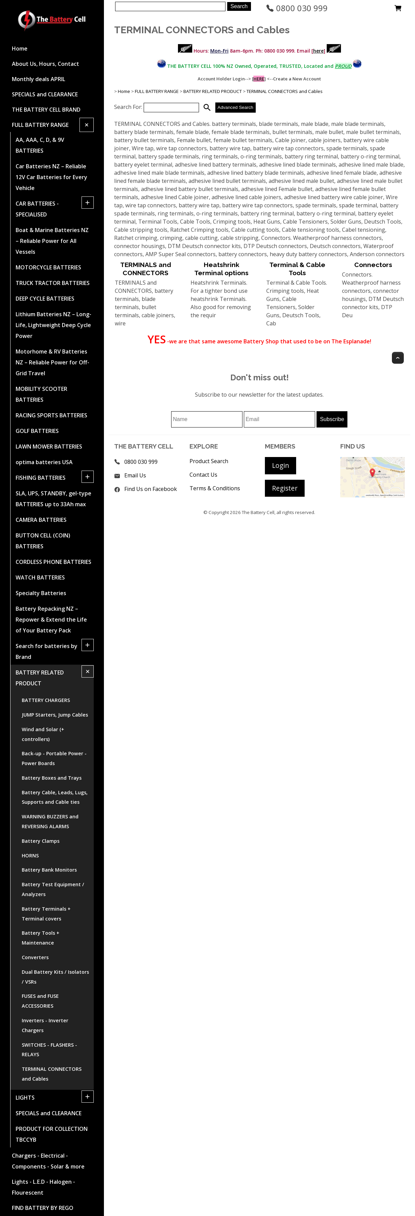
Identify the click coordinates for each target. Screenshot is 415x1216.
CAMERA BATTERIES (41, 520)
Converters (35, 957)
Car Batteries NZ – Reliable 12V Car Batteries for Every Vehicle (51, 177)
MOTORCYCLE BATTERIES (48, 267)
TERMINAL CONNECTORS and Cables (52, 1074)
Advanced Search (235, 107)
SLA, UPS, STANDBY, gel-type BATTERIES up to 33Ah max (53, 499)
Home (20, 48)
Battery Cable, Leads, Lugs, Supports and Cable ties (55, 797)
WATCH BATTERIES (40, 577)
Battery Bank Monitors (49, 870)
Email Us (135, 475)
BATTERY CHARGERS (46, 700)
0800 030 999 (297, 8)
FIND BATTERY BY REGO (42, 1208)
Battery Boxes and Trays (52, 778)
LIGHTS (25, 1097)
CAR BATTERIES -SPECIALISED (37, 209)
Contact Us (203, 474)
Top (398, 358)
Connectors (373, 264)
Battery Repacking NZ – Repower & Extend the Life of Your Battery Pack (51, 619)
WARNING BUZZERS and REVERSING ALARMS (50, 821)
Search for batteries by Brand (46, 651)
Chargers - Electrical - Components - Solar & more (48, 1161)
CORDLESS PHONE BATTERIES (53, 562)
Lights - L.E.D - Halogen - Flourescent (43, 1187)
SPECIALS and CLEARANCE (45, 94)
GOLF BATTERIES (37, 431)
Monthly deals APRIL (38, 79)
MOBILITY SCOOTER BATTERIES (41, 394)
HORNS (30, 855)
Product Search (209, 461)
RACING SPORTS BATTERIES (51, 415)
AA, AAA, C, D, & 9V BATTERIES (40, 145)
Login (280, 465)
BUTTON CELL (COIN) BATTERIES (43, 541)
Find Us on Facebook (150, 489)
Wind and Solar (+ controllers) (43, 734)
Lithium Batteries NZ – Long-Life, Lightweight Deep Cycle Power (53, 325)
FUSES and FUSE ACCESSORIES (40, 1001)
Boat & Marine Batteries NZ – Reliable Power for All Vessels (52, 240)
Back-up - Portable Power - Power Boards (54, 758)
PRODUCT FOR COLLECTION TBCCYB (52, 1134)
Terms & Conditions (215, 488)
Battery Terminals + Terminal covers (46, 914)
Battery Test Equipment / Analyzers (53, 889)
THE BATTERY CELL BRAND (46, 109)
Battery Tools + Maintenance (40, 938)
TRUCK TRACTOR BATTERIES (53, 283)
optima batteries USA (44, 462)
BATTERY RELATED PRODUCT (40, 678)
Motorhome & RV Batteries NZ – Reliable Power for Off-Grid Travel (52, 362)
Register (284, 488)
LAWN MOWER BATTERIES (49, 446)
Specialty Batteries (41, 593)
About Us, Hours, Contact (45, 64)
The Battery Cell (258, 512)
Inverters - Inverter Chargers (45, 1025)
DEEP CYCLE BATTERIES (45, 298)
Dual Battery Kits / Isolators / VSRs (55, 977)
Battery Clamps (40, 841)
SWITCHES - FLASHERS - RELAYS (49, 1050)
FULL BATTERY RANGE (40, 125)
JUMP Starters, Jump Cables (55, 714)
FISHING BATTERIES (41, 477)
